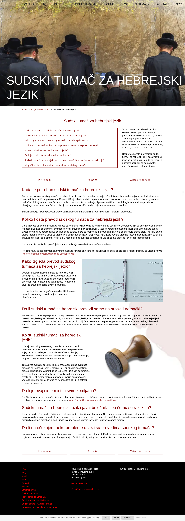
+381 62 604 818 (79, 483)
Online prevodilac (30, 493)
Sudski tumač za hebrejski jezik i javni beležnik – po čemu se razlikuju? (64, 160)
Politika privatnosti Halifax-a (35, 500)
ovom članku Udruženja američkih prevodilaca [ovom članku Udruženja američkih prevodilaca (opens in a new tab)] (92, 400)
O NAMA (144, 4)
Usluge (33, 109)
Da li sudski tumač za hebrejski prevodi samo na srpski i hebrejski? (62, 145)
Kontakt (25, 483)
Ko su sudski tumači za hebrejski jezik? (46, 150)
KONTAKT (162, 4)
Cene (24, 476)
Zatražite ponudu (140, 179)
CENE (110, 4)
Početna (25, 109)
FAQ (44, 4)
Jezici (24, 479)
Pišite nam (44, 179)
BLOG (124, 4)
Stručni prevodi (29, 490)
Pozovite (92, 179)
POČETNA (27, 4)
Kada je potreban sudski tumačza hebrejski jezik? (52, 130)
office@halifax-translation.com (85, 489)
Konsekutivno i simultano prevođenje (39, 507)
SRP (179, 4)
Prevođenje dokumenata (33, 497)
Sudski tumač (43, 109)
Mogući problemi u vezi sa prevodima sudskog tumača (55, 165)
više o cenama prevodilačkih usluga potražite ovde (48, 254)
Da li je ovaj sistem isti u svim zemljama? (48, 155)
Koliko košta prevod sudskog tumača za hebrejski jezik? (56, 135)
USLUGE (62, 4)
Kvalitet (25, 486)
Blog (24, 472)
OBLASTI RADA (89, 4)
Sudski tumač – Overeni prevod (37, 504)
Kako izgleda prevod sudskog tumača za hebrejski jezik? (56, 140)
